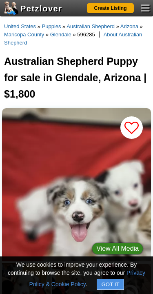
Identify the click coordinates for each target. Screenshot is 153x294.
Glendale (60, 34)
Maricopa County (24, 34)
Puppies (51, 26)
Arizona (129, 26)
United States (20, 26)
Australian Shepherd (91, 26)
